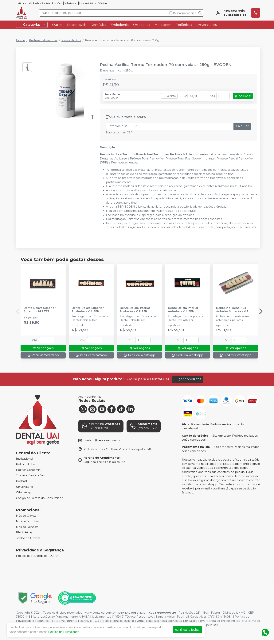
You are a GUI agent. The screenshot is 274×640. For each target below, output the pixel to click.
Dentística (98, 25)
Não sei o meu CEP (119, 132)
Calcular (242, 126)
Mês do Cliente (26, 515)
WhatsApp (71, 3)
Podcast (21, 481)
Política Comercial (28, 470)
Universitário (24, 487)
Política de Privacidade (63, 632)
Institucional (23, 3)
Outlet (57, 25)
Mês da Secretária (28, 521)
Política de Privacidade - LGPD (37, 556)
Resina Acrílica (71, 40)
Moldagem (163, 25)
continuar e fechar (187, 629)
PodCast (57, 3)
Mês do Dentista (27, 527)
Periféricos (184, 25)
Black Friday (24, 532)
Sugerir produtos (187, 379)
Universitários (87, 3)
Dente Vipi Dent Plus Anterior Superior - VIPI (232, 309)
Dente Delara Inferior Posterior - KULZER (135, 309)
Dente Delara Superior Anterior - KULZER (40, 309)
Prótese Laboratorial (43, 40)
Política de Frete (27, 464)
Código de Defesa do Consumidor (39, 498)
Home (20, 40)
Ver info (169, 95)
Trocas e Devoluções (30, 475)
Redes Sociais (41, 3)
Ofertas (102, 3)
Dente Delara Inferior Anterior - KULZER (183, 309)
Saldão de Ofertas (28, 538)
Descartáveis (76, 25)
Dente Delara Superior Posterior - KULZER (88, 309)
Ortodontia (141, 25)
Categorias (32, 25)
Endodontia (120, 25)
